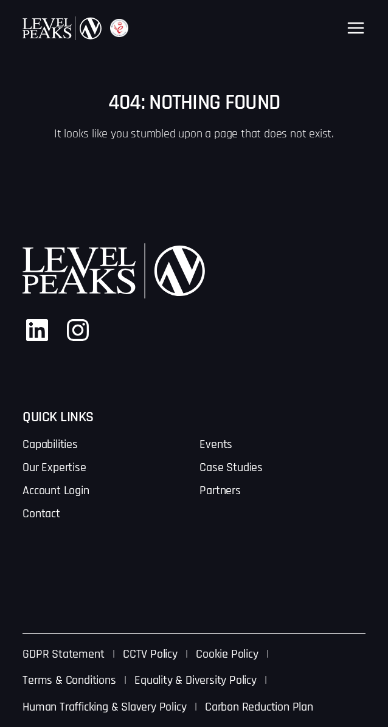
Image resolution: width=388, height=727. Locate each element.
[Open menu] (355, 28)
